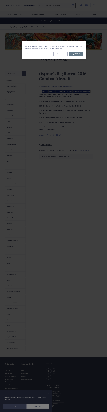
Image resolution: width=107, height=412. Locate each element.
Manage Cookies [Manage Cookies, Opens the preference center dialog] (32, 54)
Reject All (60, 54)
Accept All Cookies (76, 54)
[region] (54, 50)
